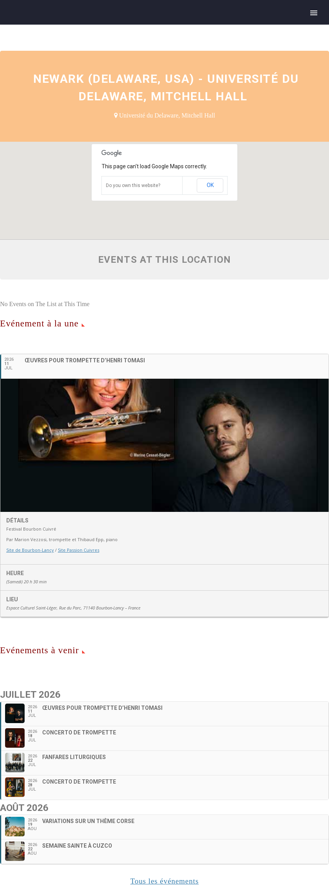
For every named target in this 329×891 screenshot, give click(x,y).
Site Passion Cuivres (78, 550)
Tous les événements (164, 881)
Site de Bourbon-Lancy (30, 550)
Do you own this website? (133, 185)
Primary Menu (313, 13)
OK (210, 185)
